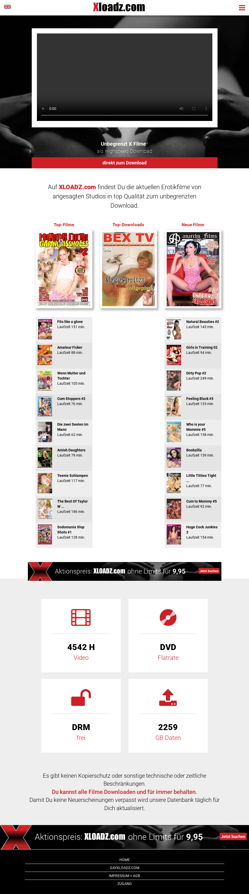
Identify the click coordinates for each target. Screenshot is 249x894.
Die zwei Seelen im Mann (64, 429)
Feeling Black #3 (193, 401)
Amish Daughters (64, 453)
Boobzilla (193, 453)
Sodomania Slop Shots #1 (64, 532)
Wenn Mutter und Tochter (64, 378)
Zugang (124, 884)
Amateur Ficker (64, 350)
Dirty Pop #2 (193, 376)
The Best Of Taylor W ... (64, 506)
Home (124, 860)
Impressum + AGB (124, 876)
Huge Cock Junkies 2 (193, 532)
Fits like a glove (64, 324)
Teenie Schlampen (64, 478)
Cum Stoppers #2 (64, 401)
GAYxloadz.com (124, 868)
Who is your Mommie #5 (193, 429)
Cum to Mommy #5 (193, 504)
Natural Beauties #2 (193, 324)
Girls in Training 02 (193, 350)
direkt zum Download (124, 162)
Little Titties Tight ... (193, 480)
